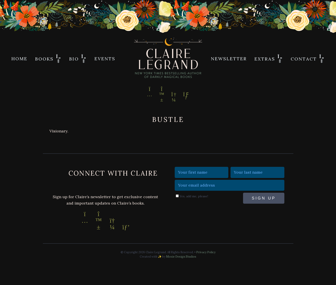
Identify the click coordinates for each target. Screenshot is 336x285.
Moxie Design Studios (181, 256)
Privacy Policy (206, 252)
